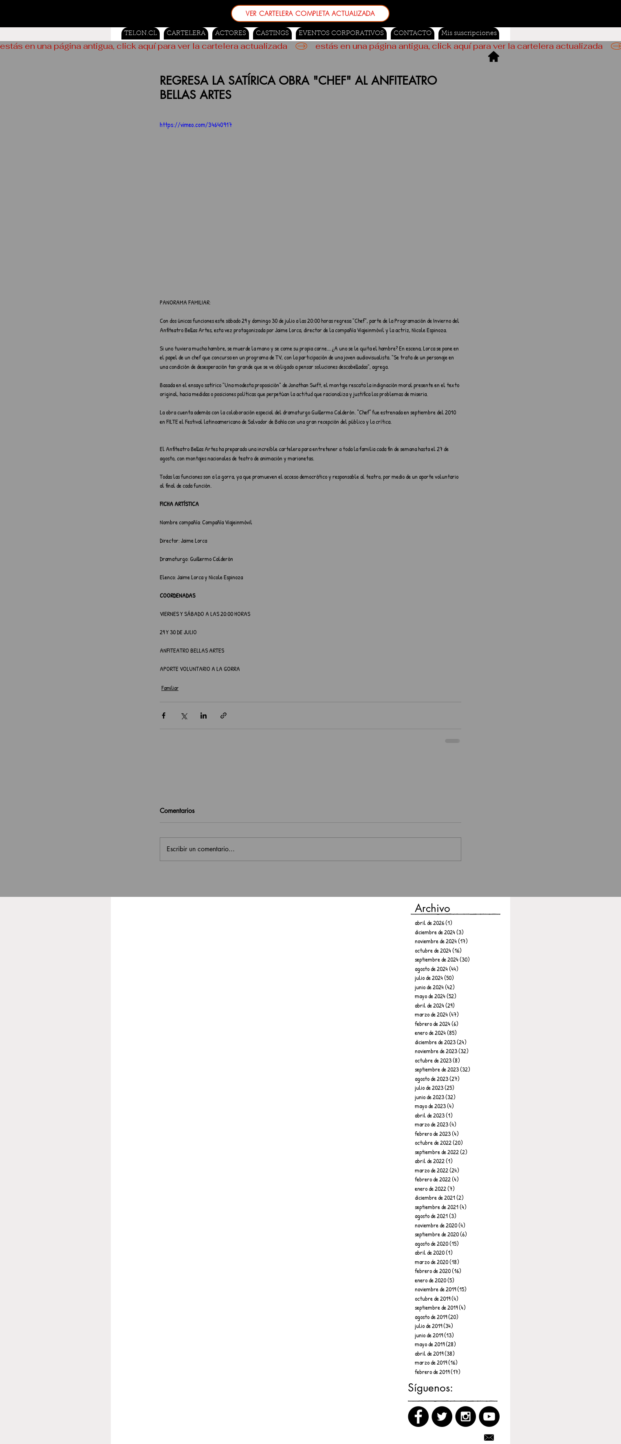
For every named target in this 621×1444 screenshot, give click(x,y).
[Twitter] (442, 1416)
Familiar (169, 688)
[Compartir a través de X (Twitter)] (183, 715)
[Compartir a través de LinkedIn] (203, 715)
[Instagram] (465, 1416)
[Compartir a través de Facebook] (163, 715)
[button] (272, 33)
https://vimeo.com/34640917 (196, 124)
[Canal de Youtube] (489, 1416)
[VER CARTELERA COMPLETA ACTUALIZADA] (310, 13)
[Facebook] (418, 1416)
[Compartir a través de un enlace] (223, 715)
